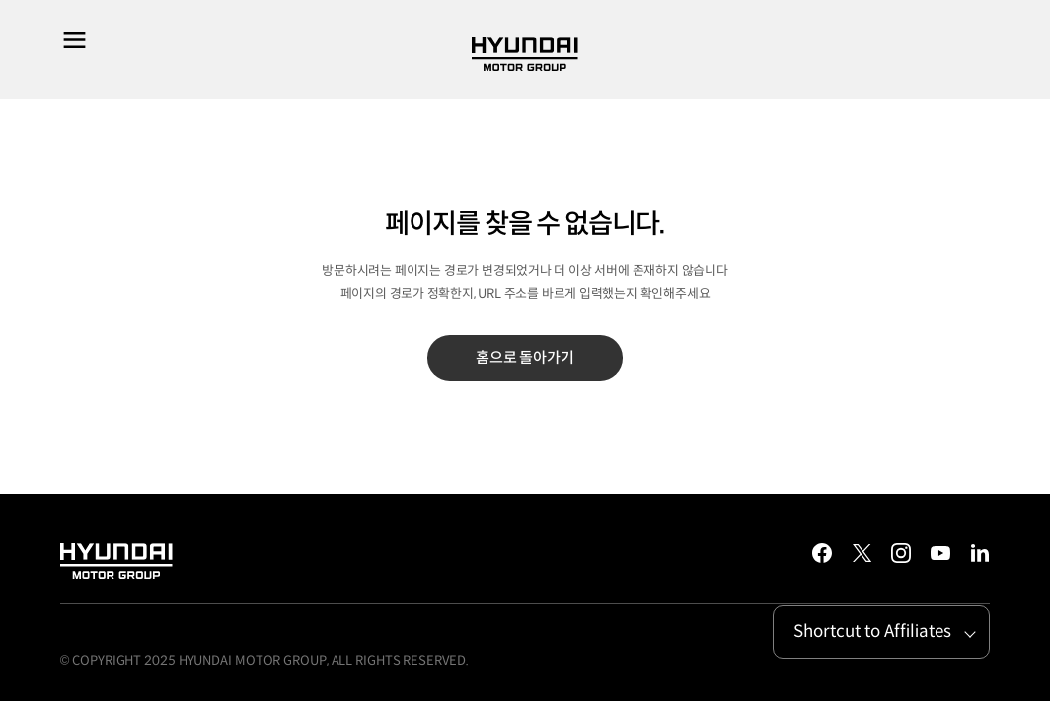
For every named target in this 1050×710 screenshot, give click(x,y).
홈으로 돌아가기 (525, 357)
